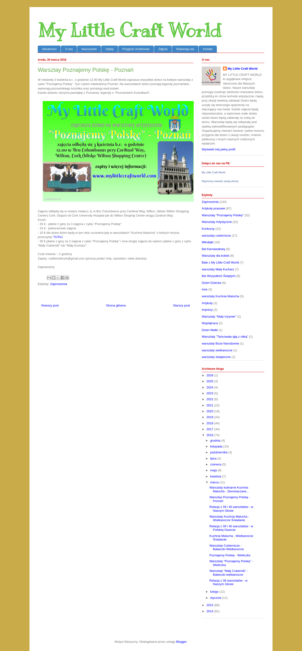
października (219, 452)
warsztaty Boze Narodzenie (220, 343)
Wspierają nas (185, 49)
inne (205, 289)
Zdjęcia (163, 49)
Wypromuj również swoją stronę (220, 181)
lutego (214, 591)
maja (214, 470)
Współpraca (210, 323)
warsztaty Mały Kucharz (218, 269)
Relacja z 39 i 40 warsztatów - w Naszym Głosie (231, 508)
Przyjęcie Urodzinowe (136, 49)
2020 (210, 411)
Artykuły (207, 303)
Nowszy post (50, 305)
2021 (210, 405)
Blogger (181, 641)
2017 (210, 429)
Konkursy (208, 228)
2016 (210, 435)
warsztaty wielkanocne (217, 350)
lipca (213, 458)
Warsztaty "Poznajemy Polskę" (222, 215)
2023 (210, 393)
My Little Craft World (129, 30)
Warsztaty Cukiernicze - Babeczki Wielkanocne (226, 547)
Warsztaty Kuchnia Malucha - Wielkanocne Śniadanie (229, 518)
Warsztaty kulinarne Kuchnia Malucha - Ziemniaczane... (229, 489)
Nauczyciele (89, 49)
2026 (210, 375)
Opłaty (109, 49)
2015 (210, 605)
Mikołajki (208, 242)
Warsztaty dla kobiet (215, 255)
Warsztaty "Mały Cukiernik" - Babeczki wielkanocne (228, 572)
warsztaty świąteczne (216, 357)
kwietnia (216, 476)
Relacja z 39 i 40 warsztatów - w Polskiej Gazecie (231, 528)
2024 (210, 387)
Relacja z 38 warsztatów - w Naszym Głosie (228, 582)
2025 (210, 381)
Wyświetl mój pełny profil (218, 149)
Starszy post (181, 305)
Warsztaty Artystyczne (217, 222)
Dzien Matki (210, 330)
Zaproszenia (58, 284)
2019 (210, 417)
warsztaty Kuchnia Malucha (220, 296)
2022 (210, 399)
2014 (210, 611)
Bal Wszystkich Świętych (218, 276)
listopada (216, 446)
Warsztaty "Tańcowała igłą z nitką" (225, 336)
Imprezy (207, 309)
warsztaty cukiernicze (216, 235)
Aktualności (49, 49)
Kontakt (208, 49)
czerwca (216, 464)
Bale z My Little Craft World (220, 262)
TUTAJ (58, 237)
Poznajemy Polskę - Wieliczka (229, 555)
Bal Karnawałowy (213, 249)
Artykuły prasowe (213, 208)
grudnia (215, 440)
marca (215, 482)
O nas (69, 49)
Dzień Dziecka (211, 283)
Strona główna (116, 305)
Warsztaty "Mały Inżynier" (219, 316)
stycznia (216, 598)
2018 (210, 423)
